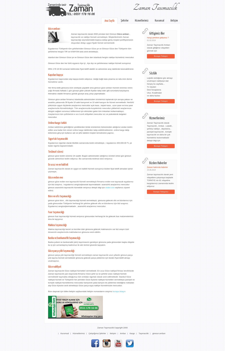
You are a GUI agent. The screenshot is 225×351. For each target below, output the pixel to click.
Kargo (132, 333)
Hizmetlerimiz (142, 20)
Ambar (123, 333)
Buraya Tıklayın (161, 56)
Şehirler (125, 20)
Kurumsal (159, 20)
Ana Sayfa (109, 20)
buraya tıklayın (119, 291)
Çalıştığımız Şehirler (97, 333)
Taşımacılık (144, 333)
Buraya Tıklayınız (160, 192)
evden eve (109, 187)
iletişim (174, 20)
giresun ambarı (158, 333)
